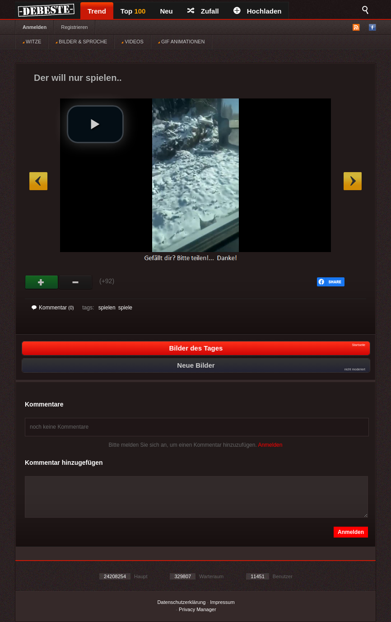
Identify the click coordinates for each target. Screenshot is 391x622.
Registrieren (74, 27)
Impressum (222, 602)
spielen (107, 307)
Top (133, 11)
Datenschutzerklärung (181, 602)
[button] (95, 124)
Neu (166, 11)
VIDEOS (132, 41)
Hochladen (257, 11)
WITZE (32, 41)
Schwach (76, 282)
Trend (97, 11)
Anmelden (35, 27)
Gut (42, 282)
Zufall (203, 11)
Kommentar (53, 307)
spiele (125, 307)
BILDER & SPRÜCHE (81, 41)
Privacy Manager (197, 609)
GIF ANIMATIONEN (181, 41)
